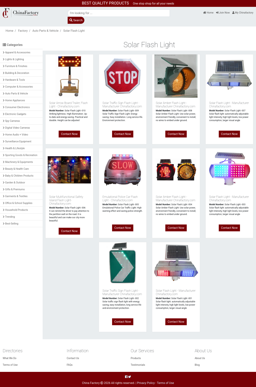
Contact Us (73, 358)
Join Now (223, 12)
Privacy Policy (146, 383)
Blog (197, 364)
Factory (23, 30)
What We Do (9, 358)
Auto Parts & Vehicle (45, 30)
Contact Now (69, 134)
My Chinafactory (242, 12)
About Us (200, 358)
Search (76, 20)
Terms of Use (10, 364)
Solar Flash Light (74, 30)
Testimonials (138, 364)
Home (208, 12)
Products (136, 358)
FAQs (70, 364)
